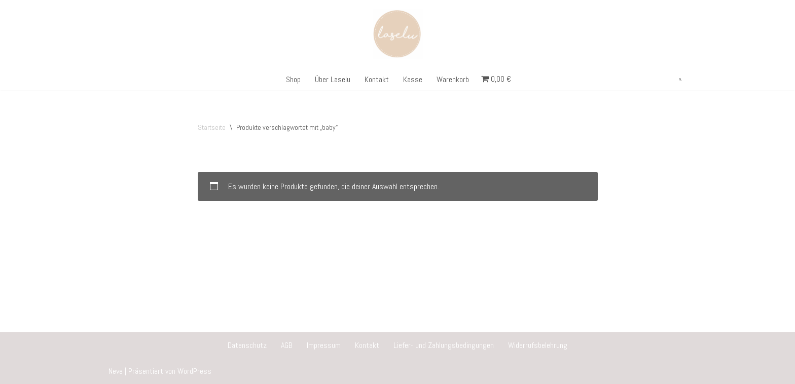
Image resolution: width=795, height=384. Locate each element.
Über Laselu (332, 79)
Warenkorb (453, 79)
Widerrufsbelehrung (537, 345)
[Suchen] (680, 79)
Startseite (212, 127)
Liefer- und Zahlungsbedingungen (443, 345)
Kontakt (377, 79)
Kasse (412, 79)
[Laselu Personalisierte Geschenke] (398, 34)
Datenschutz (247, 345)
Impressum (324, 345)
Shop (293, 79)
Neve (116, 371)
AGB (287, 345)
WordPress (194, 371)
